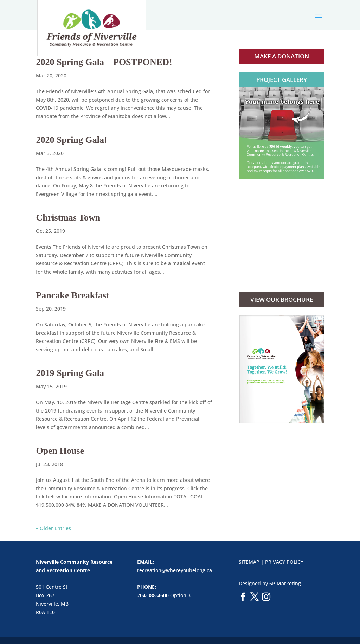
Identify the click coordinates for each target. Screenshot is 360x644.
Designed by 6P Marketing (270, 583)
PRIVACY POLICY (284, 562)
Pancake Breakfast (72, 295)
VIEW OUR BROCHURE (281, 299)
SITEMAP (249, 562)
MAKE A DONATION (281, 56)
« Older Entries (53, 528)
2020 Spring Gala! (71, 140)
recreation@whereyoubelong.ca (174, 570)
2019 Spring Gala (70, 373)
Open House (60, 451)
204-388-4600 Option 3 (164, 595)
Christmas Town (68, 217)
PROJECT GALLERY (281, 80)
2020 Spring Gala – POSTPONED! (104, 62)
